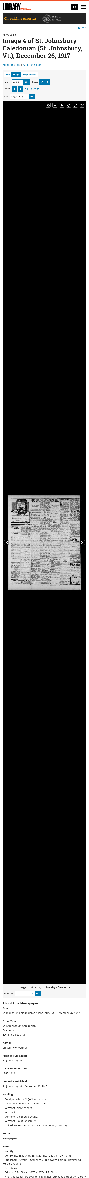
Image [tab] (16, 74)
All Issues (32, 89)
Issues (8, 88)
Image (8, 82)
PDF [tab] (8, 74)
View (6, 96)
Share (82, 27)
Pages (35, 81)
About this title (11, 64)
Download (9, 993)
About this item (32, 64)
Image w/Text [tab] (29, 74)
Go (26, 82)
